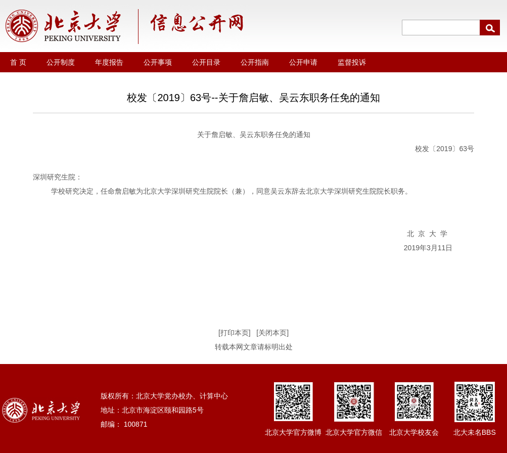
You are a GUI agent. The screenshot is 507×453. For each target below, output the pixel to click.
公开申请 (303, 62)
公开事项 (158, 62)
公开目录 (206, 62)
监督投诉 (352, 62)
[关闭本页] (272, 333)
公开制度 (61, 62)
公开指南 (255, 62)
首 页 (18, 62)
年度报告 (109, 62)
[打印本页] (234, 333)
